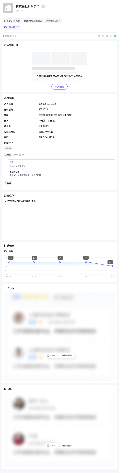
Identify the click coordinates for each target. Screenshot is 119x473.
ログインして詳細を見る (59, 355)
